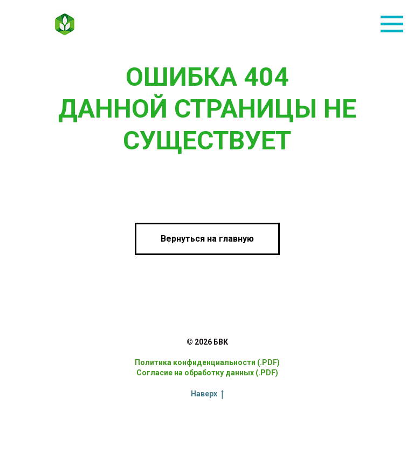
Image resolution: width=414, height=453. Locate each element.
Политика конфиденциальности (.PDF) (207, 362)
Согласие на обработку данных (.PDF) (207, 372)
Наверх (207, 394)
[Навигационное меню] (392, 24)
